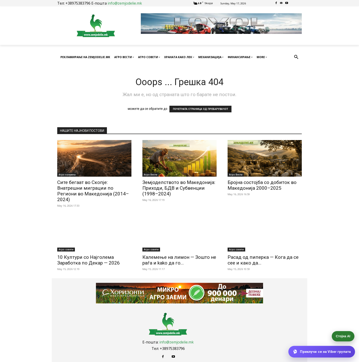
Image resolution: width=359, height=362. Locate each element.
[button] (296, 57)
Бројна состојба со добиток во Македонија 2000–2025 (262, 185)
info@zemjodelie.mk (125, 3)
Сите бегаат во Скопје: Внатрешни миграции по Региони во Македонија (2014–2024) (93, 191)
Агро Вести (150, 174)
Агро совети (66, 249)
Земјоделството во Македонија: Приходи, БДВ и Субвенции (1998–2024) (178, 188)
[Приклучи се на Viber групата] (322, 352)
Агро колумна (67, 174)
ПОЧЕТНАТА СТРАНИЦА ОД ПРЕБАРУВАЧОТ (200, 109)
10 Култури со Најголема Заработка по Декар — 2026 (88, 260)
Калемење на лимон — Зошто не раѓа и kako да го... (179, 260)
